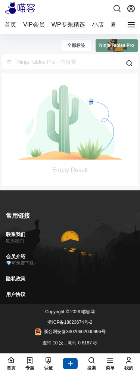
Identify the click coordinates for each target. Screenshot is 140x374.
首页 (10, 24)
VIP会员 (34, 24)
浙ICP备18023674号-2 (69, 322)
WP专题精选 (68, 24)
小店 (98, 24)
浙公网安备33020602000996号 (69, 331)
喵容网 (87, 311)
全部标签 (76, 45)
